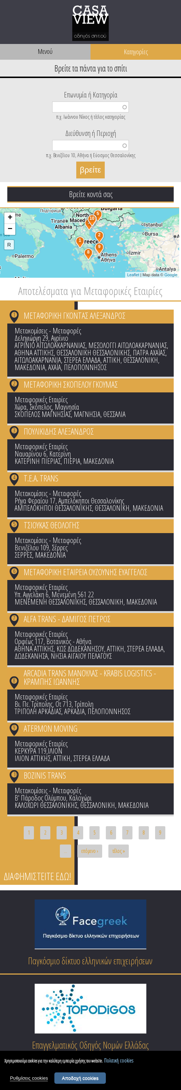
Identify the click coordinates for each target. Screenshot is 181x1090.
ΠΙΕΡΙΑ (71, 461)
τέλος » (118, 850)
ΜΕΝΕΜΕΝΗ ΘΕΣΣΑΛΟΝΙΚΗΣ (50, 602)
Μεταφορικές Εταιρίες (41, 399)
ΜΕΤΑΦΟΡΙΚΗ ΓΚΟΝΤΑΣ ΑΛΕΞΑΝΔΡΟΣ (75, 315)
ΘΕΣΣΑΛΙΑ (114, 414)
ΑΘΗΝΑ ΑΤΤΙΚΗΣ (34, 353)
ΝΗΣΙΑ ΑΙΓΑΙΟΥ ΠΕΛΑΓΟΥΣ (81, 656)
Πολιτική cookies (118, 1061)
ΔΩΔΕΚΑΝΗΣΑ (31, 656)
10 (16, 774)
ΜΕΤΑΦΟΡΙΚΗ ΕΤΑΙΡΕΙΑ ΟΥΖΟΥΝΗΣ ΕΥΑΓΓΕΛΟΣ (85, 572)
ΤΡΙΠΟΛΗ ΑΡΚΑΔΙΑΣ (38, 711)
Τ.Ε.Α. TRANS (41, 478)
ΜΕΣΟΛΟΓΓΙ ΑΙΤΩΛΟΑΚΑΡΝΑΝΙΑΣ (127, 345)
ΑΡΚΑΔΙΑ (74, 711)
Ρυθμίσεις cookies (29, 1079)
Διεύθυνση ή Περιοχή (90, 132)
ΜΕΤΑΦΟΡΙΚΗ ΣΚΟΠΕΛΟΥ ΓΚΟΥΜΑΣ (71, 384)
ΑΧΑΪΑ (54, 367)
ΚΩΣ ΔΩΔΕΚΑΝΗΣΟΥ (80, 649)
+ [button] (10, 218)
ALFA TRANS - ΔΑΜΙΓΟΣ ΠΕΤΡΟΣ (67, 619)
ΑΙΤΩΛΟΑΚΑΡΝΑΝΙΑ (38, 360)
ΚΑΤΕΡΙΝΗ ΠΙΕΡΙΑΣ (38, 461)
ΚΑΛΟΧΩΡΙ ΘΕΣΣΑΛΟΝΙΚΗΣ (46, 805)
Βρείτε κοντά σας (90, 193)
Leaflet (133, 275)
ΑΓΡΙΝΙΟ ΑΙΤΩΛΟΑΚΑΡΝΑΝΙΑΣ (50, 345)
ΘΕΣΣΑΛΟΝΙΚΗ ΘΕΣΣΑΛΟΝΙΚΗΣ (93, 353)
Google (171, 275)
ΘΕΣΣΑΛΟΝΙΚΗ (140, 360)
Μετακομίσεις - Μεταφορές (48, 331)
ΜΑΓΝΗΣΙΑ (87, 414)
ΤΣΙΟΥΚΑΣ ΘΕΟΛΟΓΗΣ (52, 525)
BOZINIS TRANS (45, 775)
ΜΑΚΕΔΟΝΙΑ (30, 367)
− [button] (10, 229)
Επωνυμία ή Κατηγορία (91, 94)
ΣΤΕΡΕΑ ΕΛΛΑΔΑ (82, 360)
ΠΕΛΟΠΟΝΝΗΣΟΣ (85, 367)
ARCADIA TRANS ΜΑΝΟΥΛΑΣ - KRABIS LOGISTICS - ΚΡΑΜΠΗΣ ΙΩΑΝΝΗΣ (90, 677)
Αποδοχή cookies (80, 1079)
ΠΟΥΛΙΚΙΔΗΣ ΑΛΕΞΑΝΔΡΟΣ (59, 431)
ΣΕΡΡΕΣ (23, 555)
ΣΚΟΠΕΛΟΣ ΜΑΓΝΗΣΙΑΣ (43, 414)
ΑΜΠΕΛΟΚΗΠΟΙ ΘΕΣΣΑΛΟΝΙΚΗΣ (53, 508)
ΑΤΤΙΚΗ (111, 360)
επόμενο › (89, 850)
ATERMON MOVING (50, 728)
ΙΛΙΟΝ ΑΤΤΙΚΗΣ (32, 758)
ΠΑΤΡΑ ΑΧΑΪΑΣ (149, 353)
